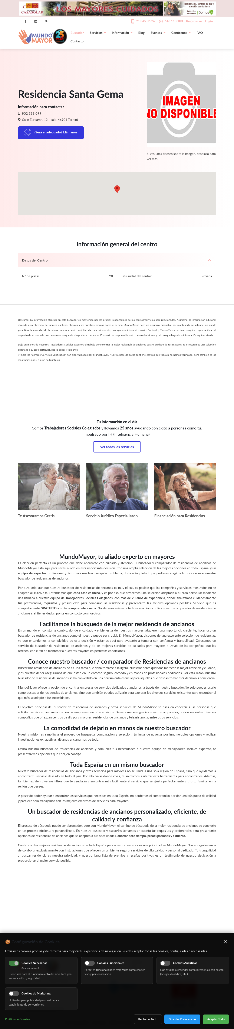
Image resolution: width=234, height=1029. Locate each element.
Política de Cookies (17, 1019)
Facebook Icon (25, 21)
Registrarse (194, 21)
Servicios (98, 33)
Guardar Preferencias (182, 1019)
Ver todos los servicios (117, 447)
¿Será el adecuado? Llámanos (56, 132)
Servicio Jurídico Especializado (112, 515)
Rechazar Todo (147, 1019)
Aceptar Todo (216, 1019)
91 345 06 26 (145, 21)
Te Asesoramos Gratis (36, 515)
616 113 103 (174, 21)
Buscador (77, 33)
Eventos (158, 33)
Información (122, 33)
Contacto (76, 41)
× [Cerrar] (226, 941)
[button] (117, 189)
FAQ (200, 33)
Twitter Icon (46, 21)
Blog (141, 33)
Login (209, 21)
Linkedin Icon (36, 21)
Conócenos (181, 33)
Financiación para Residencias (179, 515)
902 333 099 (31, 113)
